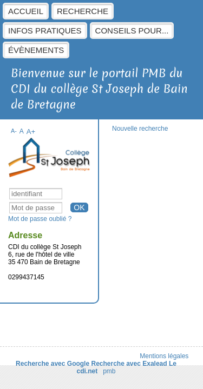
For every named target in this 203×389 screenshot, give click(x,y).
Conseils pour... (132, 30)
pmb (109, 371)
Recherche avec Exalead (129, 363)
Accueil (25, 11)
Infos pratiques (45, 30)
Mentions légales (164, 356)
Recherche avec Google (52, 363)
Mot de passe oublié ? (39, 219)
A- (14, 131)
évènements (36, 50)
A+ (31, 132)
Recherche (82, 11)
